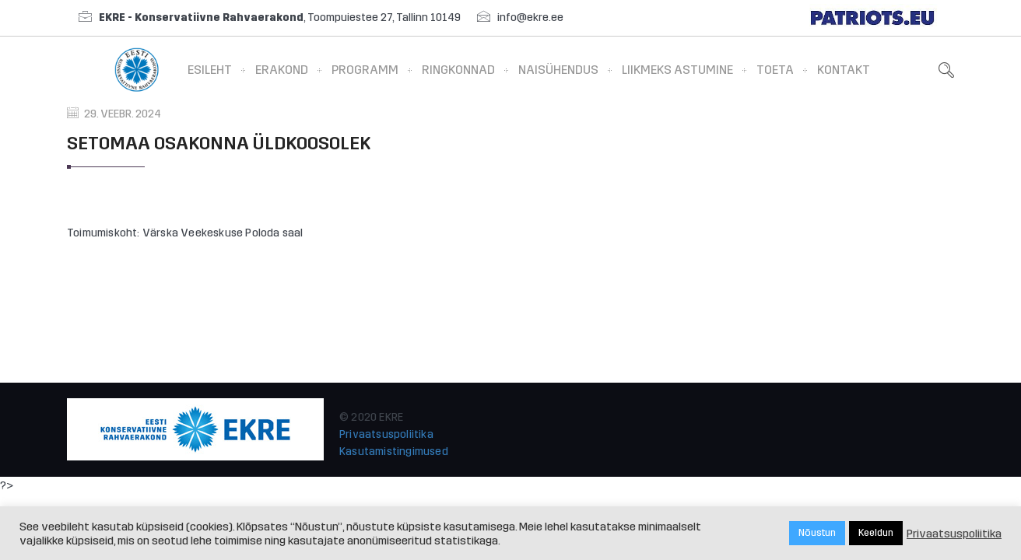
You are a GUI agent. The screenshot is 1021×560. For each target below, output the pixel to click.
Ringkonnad (458, 69)
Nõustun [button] (817, 533)
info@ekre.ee (530, 17)
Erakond (281, 69)
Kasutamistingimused (393, 451)
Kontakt (843, 69)
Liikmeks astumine (677, 69)
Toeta (775, 69)
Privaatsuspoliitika (386, 434)
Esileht (210, 69)
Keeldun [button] (875, 533)
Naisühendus (558, 69)
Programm (365, 69)
